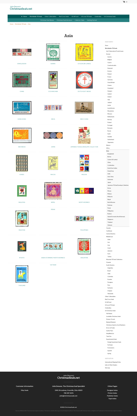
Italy (109, 99)
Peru (109, 285)
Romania (110, 128)
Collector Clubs (79, 20)
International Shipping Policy (113, 362)
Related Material (110, 322)
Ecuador (110, 279)
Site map (107, 368)
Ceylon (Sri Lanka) (84, 63)
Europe (108, 54)
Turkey (109, 256)
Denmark (110, 68)
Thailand (21, 285)
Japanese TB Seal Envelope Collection (84, 147)
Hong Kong (22, 119)
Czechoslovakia (112, 65)
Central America (110, 234)
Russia (109, 131)
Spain (109, 134)
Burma (53, 63)
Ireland (109, 97)
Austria (110, 57)
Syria (109, 253)
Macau (53, 174)
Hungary (110, 91)
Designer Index (112, 390)
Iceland (110, 94)
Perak (53, 209)
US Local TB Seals (86, 16)
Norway (110, 119)
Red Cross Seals (64, 16)
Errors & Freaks (110, 328)
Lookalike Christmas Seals (113, 316)
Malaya (84, 174)
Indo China (84, 119)
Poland (109, 122)
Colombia (110, 276)
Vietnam (53, 265)
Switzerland (111, 139)
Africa (108, 148)
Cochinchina (53, 91)
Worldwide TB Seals (36, 16)
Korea (22, 174)
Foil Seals (110, 345)
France (109, 77)
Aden (109, 239)
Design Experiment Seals (114, 342)
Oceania (108, 262)
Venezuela (110, 293)
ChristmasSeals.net (21, 8)
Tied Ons (108, 336)
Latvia (109, 105)
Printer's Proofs (110, 319)
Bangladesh (22, 63)
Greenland (110, 88)
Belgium (110, 59)
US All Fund (75, 16)
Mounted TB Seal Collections (114, 259)
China (22, 91)
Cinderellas (98, 16)
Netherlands (111, 116)
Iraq (109, 245)
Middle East (109, 236)
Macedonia (111, 111)
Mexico (108, 145)
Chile (109, 273)
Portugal (110, 125)
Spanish (110, 350)
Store (25, 16)
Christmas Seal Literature (64, 20)
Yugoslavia (110, 142)
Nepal (53, 202)
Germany (110, 79)
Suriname (110, 288)
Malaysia (22, 202)
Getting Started (92, 20)
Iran (109, 242)
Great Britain (111, 82)
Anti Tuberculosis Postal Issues (114, 51)
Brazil (109, 271)
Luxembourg (111, 108)
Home (11, 24)
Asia (29, 24)
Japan (53, 147)
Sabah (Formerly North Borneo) (53, 257)
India (53, 119)
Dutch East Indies (84, 91)
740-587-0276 (68, 393)
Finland (110, 74)
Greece (110, 85)
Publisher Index (112, 396)
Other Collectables (50, 16)
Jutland (110, 102)
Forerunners (111, 348)
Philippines (84, 230)
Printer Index (112, 393)
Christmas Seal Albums (47, 20)
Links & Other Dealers (111, 365)
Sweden (110, 136)
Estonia (110, 71)
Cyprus (110, 62)
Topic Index (112, 398)
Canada (108, 228)
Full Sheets (109, 313)
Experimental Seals (111, 339)
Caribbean (109, 231)
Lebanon (110, 251)
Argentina (110, 268)
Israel (109, 248)
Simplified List (110, 333)
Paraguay (110, 282)
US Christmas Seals (110, 16)
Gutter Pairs (109, 330)
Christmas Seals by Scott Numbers (115, 325)
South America (110, 265)
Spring (109, 353)
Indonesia (22, 147)
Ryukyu (22, 257)
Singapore (84, 257)
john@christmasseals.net (68, 396)
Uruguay (110, 290)
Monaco (110, 114)
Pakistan (22, 230)
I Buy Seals (24, 390)
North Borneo (84, 202)
